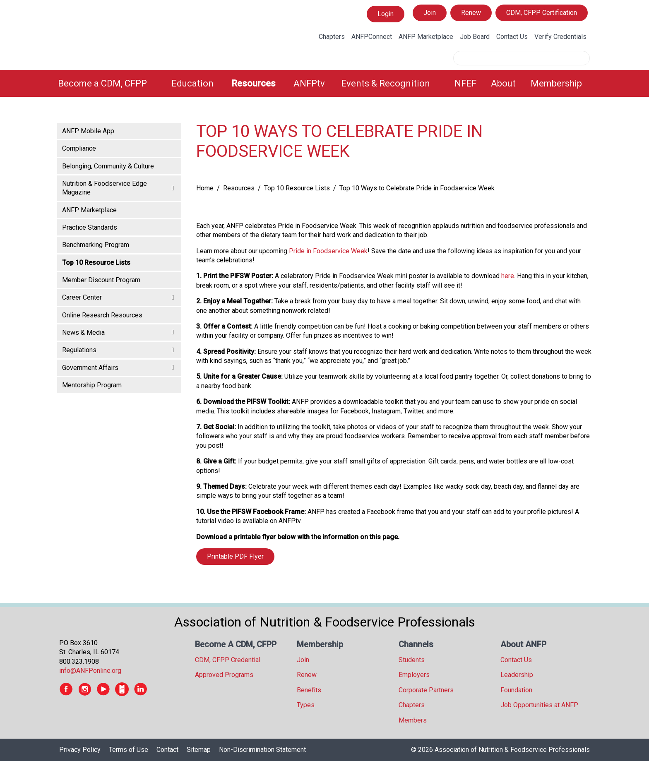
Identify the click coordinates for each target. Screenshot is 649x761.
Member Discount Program (101, 280)
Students (412, 660)
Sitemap (199, 750)
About (503, 83)
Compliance (79, 148)
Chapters (332, 37)
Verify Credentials (560, 37)
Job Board (475, 37)
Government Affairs (90, 368)
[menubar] (324, 83)
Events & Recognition (385, 83)
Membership (556, 83)
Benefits (309, 690)
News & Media (83, 332)
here (507, 276)
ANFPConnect (371, 37)
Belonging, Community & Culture (108, 166)
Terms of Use (128, 750)
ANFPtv (309, 83)
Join (429, 13)
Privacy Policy (80, 750)
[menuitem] (109, 83)
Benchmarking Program (95, 245)
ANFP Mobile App (88, 131)
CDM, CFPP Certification (541, 13)
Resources (253, 83)
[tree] (119, 257)
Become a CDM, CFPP (102, 83)
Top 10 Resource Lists (297, 188)
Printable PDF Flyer (235, 556)
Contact (167, 750)
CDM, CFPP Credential (227, 660)
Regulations (79, 350)
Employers (414, 675)
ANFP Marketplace (426, 37)
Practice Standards (89, 227)
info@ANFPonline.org (90, 671)
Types (306, 705)
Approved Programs (224, 675)
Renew (471, 13)
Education (192, 83)
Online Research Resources (102, 315)
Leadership (516, 675)
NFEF (465, 83)
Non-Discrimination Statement (262, 750)
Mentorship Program (92, 385)
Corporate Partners (426, 690)
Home (205, 188)
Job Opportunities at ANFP (539, 705)
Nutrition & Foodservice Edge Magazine (104, 188)
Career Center (82, 297)
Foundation (516, 690)
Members (413, 720)
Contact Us (512, 37)
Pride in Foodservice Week (328, 251)
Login (385, 14)
